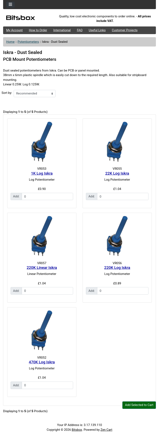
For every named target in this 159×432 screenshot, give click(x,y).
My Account (14, 30)
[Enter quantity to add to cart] (47, 196)
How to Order (38, 30)
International (62, 30)
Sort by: (7, 93)
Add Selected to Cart (139, 405)
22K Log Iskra (117, 173)
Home (10, 42)
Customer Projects (124, 30)
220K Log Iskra (117, 267)
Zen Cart (106, 430)
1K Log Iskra (42, 173)
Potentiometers (28, 42)
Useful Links (97, 30)
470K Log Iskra (42, 362)
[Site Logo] (28, 18)
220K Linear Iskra (42, 267)
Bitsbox (77, 430)
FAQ (79, 30)
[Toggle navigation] (10, 5)
